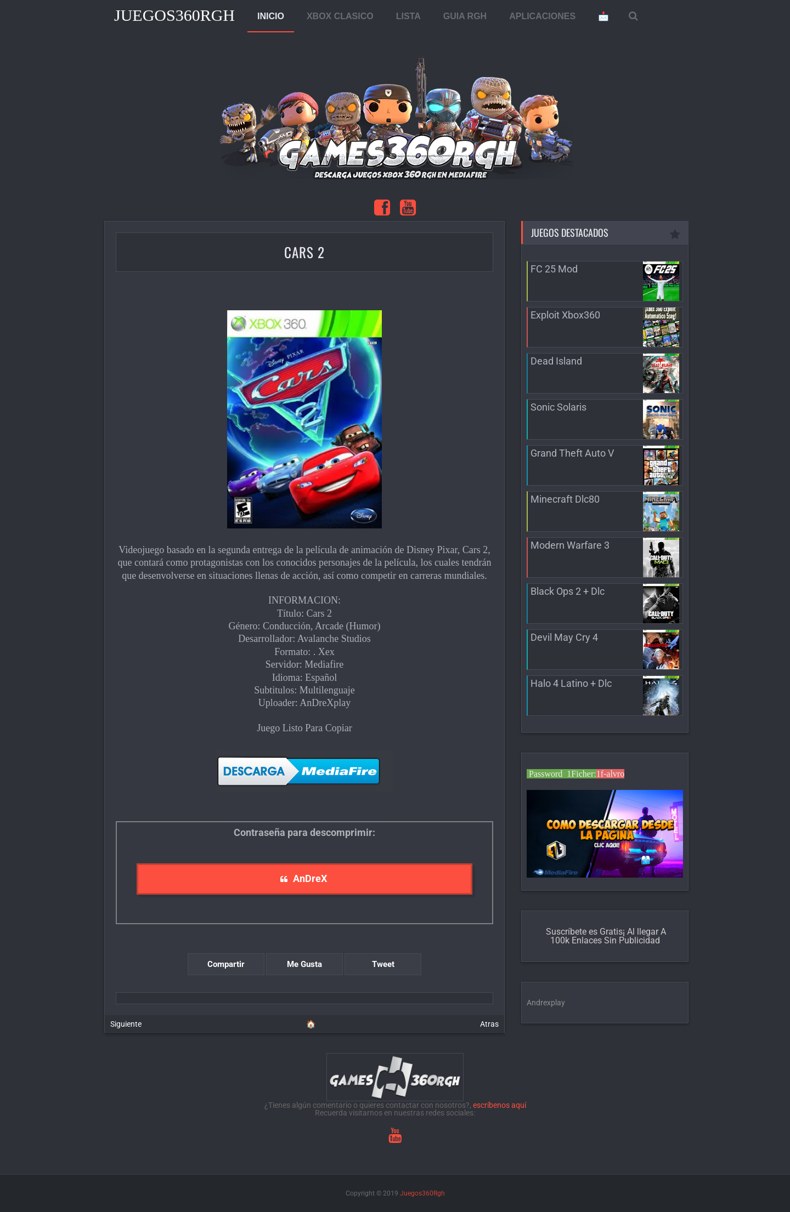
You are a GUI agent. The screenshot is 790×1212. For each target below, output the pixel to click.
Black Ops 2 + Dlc (568, 591)
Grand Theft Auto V (572, 453)
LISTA (408, 16)
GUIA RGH (465, 16)
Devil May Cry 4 (564, 637)
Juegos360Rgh (174, 15)
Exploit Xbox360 (565, 315)
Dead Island (556, 361)
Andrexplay (546, 1002)
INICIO (270, 16)
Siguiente (126, 1024)
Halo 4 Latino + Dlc (571, 683)
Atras (489, 1024)
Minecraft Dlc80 (565, 499)
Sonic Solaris (558, 407)
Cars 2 (304, 252)
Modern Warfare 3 (570, 545)
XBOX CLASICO (340, 16)
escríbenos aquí (499, 1105)
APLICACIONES (542, 16)
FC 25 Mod (554, 269)
